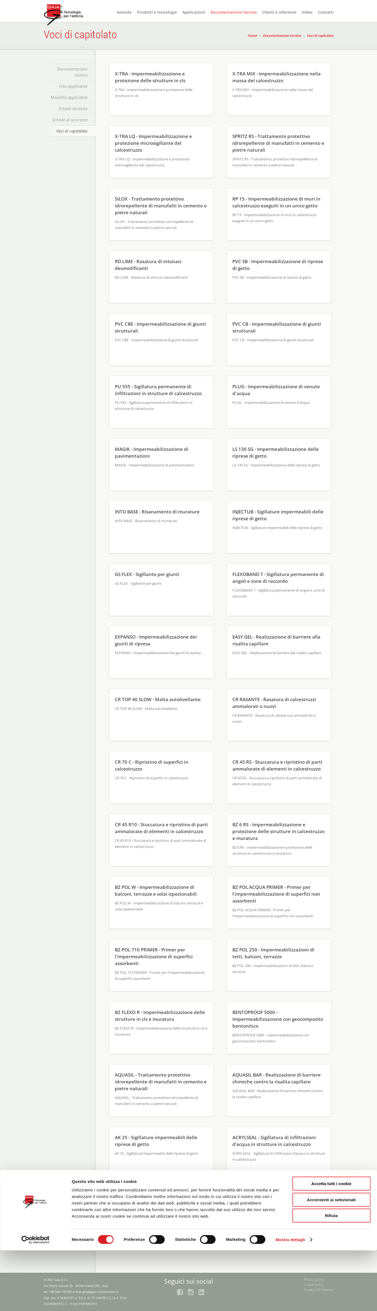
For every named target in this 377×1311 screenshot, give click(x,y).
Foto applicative (73, 86)
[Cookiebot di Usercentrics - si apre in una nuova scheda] (35, 1300)
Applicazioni (193, 12)
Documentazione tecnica (234, 12)
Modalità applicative (69, 97)
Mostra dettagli (290, 1300)
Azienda (124, 12)
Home (252, 36)
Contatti (326, 12)
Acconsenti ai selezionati (331, 1260)
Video (307, 12)
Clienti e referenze (279, 12)
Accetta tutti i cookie (331, 1244)
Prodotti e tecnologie (157, 12)
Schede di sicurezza (69, 119)
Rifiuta (331, 1276)
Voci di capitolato (320, 36)
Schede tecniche (73, 108)
